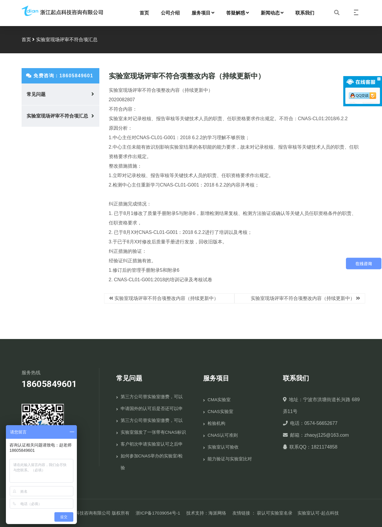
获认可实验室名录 (274, 512)
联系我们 (304, 12)
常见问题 (36, 94)
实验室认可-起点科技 (318, 512)
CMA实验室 (219, 399)
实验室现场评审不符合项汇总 (57, 115)
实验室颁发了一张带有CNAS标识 (153, 432)
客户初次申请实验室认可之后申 (152, 443)
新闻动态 (272, 12)
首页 (144, 12)
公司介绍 (170, 12)
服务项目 (203, 12)
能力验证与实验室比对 (230, 458)
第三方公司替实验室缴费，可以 (152, 396)
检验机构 (216, 423)
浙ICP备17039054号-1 (158, 512)
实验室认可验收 (223, 446)
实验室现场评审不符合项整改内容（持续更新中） (166, 298)
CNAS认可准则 (223, 435)
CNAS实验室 (220, 411)
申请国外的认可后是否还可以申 (152, 408)
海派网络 (217, 512)
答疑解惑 (237, 12)
